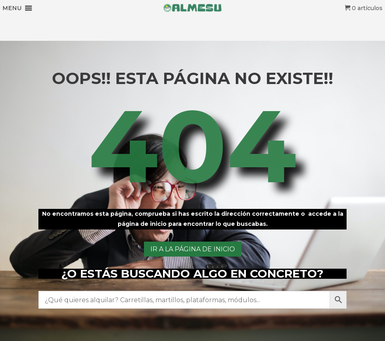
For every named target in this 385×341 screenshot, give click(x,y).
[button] (11, 8)
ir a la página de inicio (192, 249)
